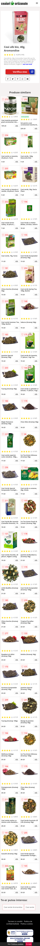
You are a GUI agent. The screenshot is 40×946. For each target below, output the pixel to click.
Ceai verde (30, 907)
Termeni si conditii (15, 921)
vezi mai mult (27, 64)
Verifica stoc (23, 71)
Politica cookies (27, 924)
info (16, 126)
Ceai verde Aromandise (13, 907)
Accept (28, 944)
